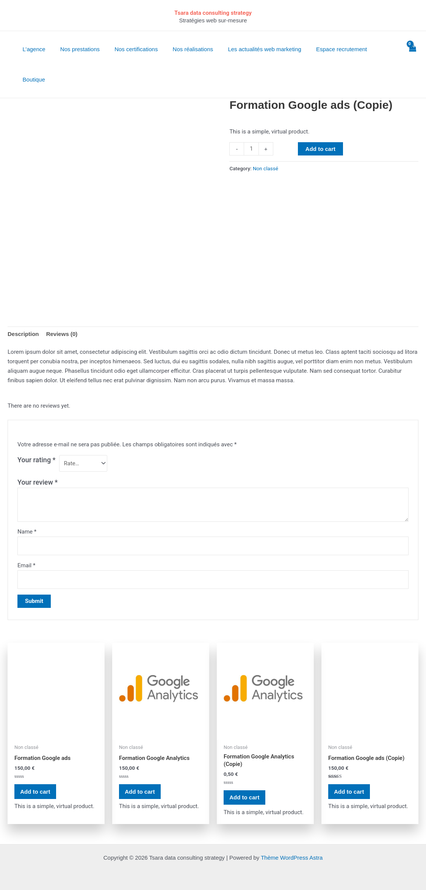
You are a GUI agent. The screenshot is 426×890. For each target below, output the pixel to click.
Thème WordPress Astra (292, 857)
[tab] (23, 334)
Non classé (265, 168)
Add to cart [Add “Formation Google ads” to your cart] (35, 791)
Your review (37, 482)
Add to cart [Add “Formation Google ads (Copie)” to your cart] (349, 791)
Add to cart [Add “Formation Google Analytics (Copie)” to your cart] (245, 797)
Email (26, 565)
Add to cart (320, 149)
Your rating (36, 460)
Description (23, 334)
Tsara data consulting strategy (213, 12)
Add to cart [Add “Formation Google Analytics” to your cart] (140, 791)
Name (26, 531)
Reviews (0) (62, 334)
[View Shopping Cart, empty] (412, 64)
